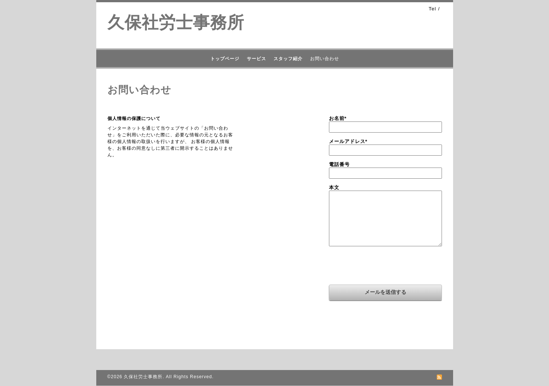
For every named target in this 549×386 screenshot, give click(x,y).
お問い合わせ (324, 58)
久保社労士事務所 (175, 22)
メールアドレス (348, 141)
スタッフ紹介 (288, 58)
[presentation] (385, 266)
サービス (256, 58)
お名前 (338, 118)
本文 (334, 187)
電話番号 (339, 164)
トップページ (224, 58)
